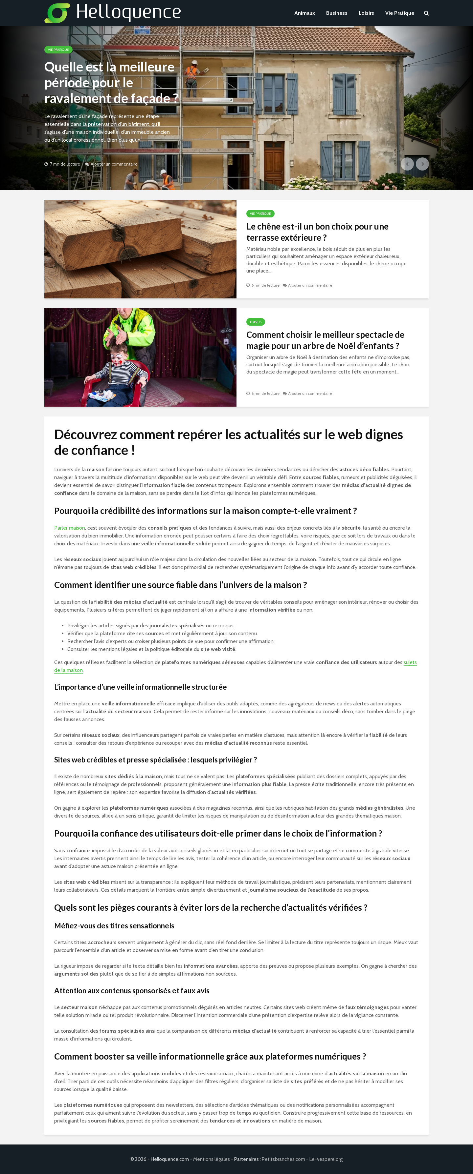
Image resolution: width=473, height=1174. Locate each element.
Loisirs (366, 13)
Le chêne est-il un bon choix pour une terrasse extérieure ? (317, 232)
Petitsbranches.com (283, 1159)
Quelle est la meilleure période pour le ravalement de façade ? (111, 82)
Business (337, 13)
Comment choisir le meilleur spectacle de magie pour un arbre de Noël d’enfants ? (325, 340)
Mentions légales (211, 1159)
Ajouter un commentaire (114, 164)
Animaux (304, 13)
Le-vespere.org (326, 1159)
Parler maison (69, 528)
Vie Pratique (399, 13)
